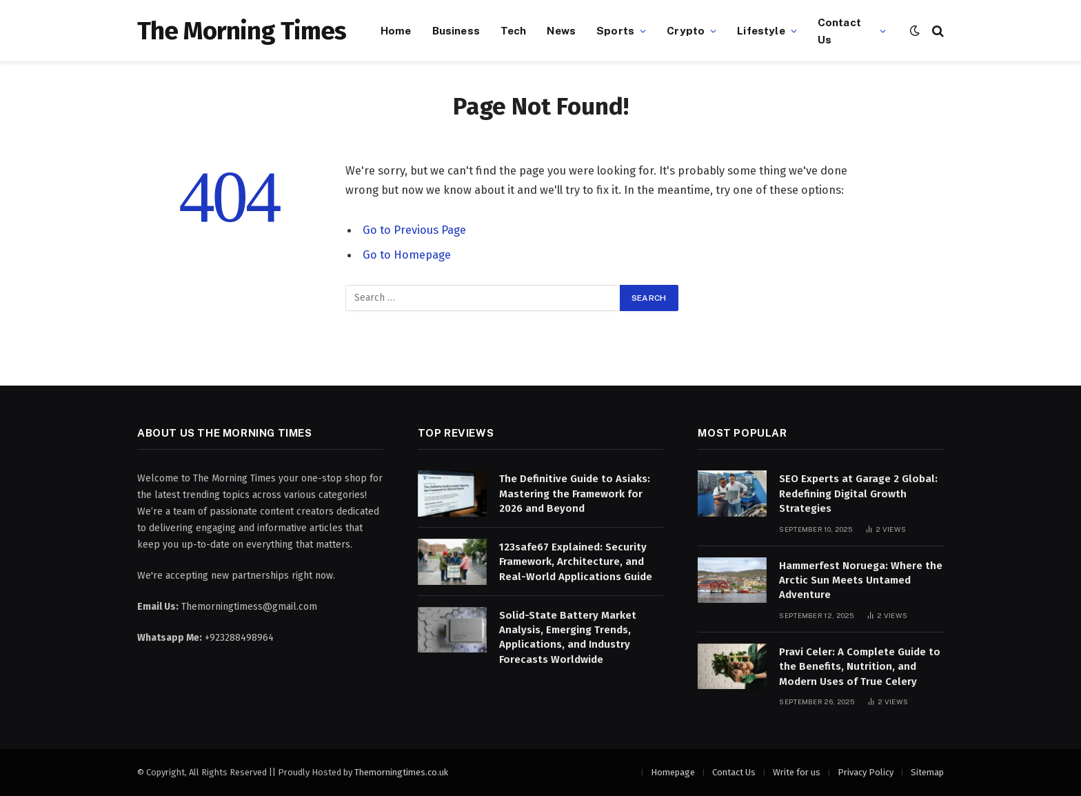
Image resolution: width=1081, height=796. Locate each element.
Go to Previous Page (414, 230)
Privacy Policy (865, 772)
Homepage (673, 772)
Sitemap (927, 772)
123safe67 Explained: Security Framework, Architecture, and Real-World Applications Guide (575, 562)
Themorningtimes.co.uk (401, 772)
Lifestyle (761, 30)
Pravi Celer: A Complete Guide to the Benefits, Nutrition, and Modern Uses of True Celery (859, 667)
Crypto (686, 30)
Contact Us (839, 31)
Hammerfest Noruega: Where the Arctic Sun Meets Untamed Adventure (860, 580)
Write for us (796, 772)
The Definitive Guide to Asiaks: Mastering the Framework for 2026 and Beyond (574, 493)
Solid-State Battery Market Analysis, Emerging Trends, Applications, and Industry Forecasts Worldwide (567, 637)
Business (456, 30)
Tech (514, 30)
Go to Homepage (407, 254)
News (561, 30)
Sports (615, 30)
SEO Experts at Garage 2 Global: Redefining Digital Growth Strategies (858, 493)
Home (396, 30)
